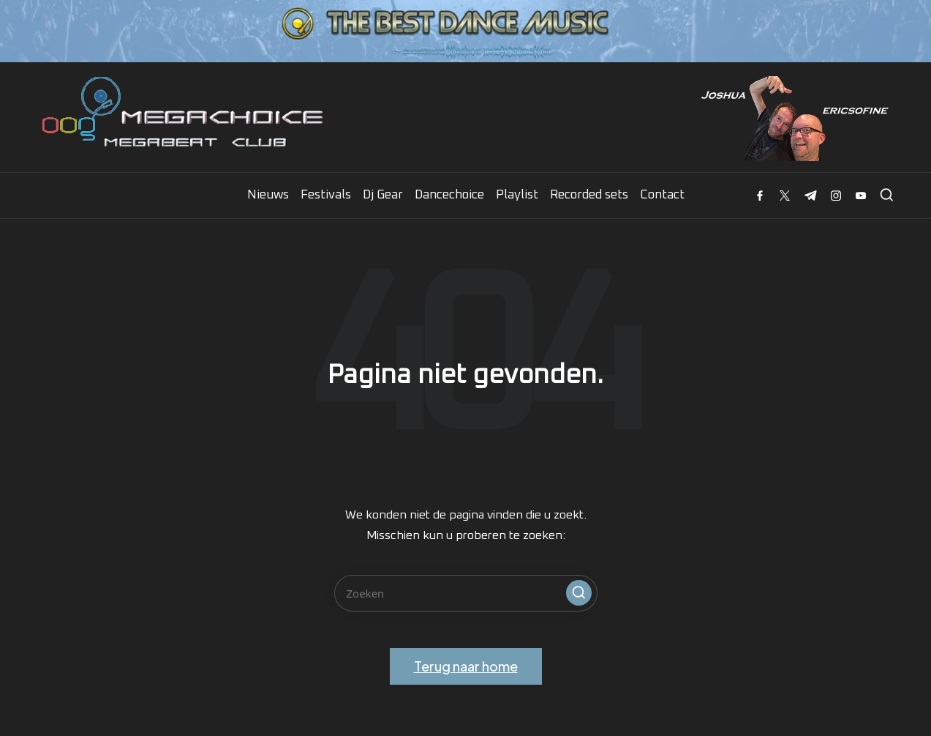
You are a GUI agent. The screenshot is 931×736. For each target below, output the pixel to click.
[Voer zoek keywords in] (466, 593)
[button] (579, 593)
